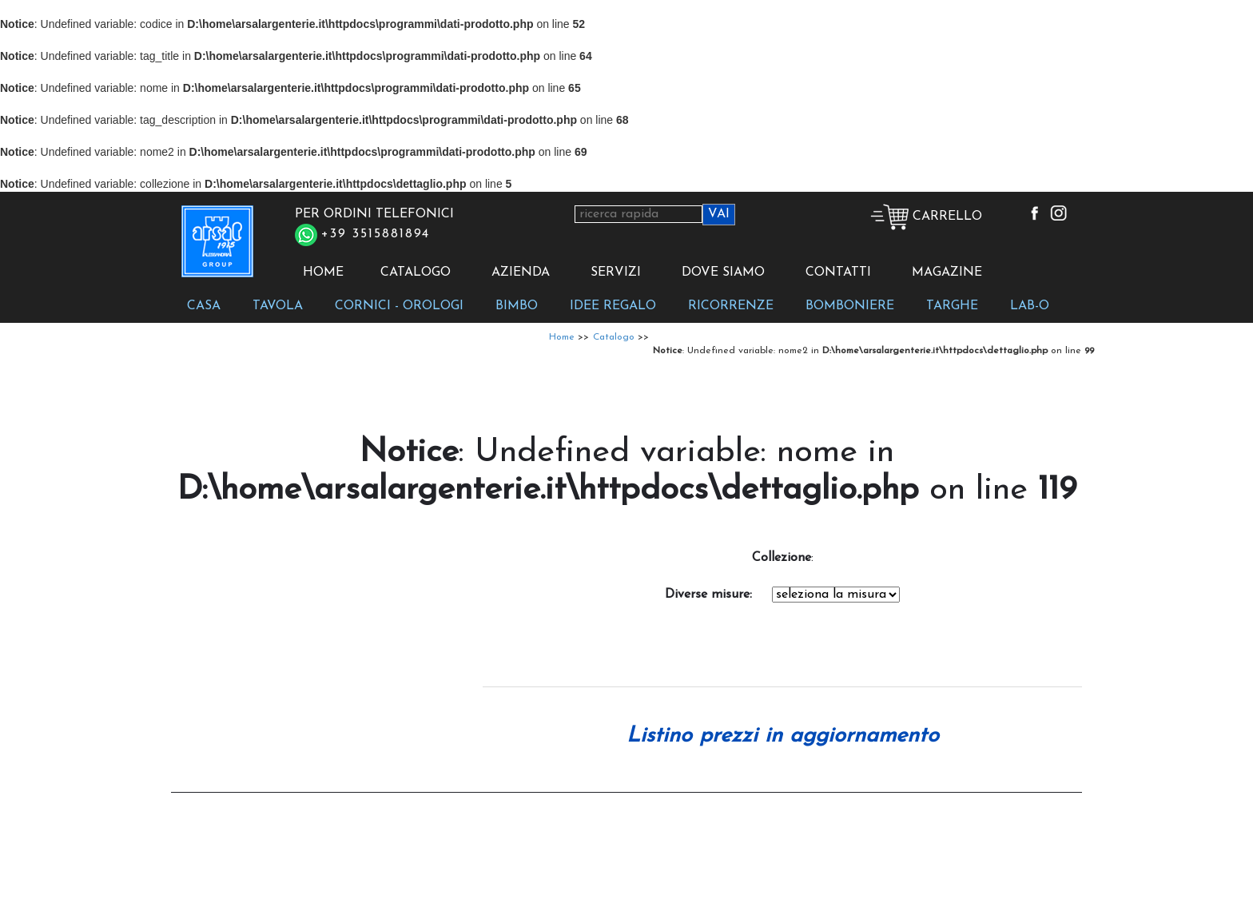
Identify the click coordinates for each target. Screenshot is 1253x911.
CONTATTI (838, 272)
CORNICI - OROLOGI (399, 306)
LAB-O (1029, 306)
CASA (204, 306)
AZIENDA (520, 272)
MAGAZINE (947, 272)
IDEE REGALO (613, 306)
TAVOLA (278, 306)
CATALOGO (415, 272)
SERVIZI (616, 272)
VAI (719, 214)
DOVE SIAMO (723, 272)
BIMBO (516, 306)
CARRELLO (926, 216)
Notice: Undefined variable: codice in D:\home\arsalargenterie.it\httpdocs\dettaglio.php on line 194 (836, 595)
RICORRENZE (731, 306)
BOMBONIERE (850, 306)
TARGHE (952, 306)
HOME (323, 272)
